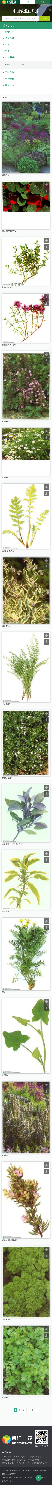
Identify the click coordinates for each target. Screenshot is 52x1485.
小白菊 (5, 477)
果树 (7, 44)
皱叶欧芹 (6, 1319)
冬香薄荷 (6, 704)
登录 (27, 2)
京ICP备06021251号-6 (30, 1471)
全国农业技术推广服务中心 (13, 1460)
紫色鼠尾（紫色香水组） (12, 844)
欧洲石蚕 (6, 421)
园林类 (7, 64)
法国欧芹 (6, 1397)
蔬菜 (7, 51)
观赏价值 (6, 175)
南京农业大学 (8, 1463)
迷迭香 (5, 1155)
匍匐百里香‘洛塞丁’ (10, 345)
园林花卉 (10, 57)
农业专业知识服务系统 (37, 1463)
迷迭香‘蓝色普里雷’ (10, 1240)
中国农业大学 (34, 1460)
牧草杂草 (10, 85)
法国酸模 (6, 1075)
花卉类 (23, 64)
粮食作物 (10, 31)
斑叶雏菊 (6, 626)
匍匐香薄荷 (7, 778)
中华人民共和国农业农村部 (13, 1456)
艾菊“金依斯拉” (8, 551)
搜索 (44, 18)
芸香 (4, 992)
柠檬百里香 (7, 287)
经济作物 (10, 38)
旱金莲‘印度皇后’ (9, 231)
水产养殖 (10, 78)
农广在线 (20, 1463)
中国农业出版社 (34, 1456)
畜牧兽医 (10, 72)
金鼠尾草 (6, 911)
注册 (42, 2)
